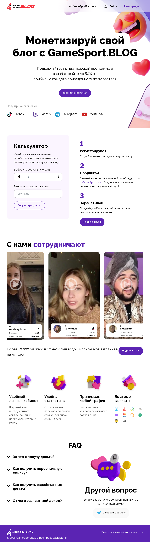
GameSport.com (92, 182)
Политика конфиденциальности (122, 532)
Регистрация (131, 6)
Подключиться (92, 221)
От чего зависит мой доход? (34, 501)
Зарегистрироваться (75, 92)
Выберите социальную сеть (32, 169)
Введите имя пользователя (31, 186)
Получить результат (29, 205)
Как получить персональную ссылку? (35, 471)
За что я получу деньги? (30, 457)
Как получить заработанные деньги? (34, 487)
